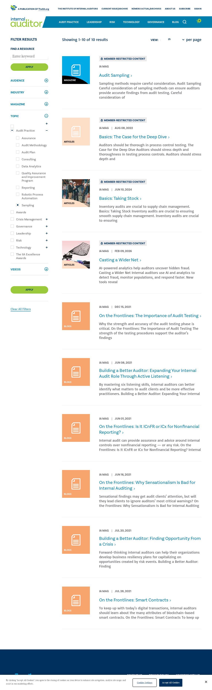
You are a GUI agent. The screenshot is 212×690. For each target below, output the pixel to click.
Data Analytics (31, 166)
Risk (112, 22)
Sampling (28, 205)
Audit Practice (69, 22)
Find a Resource (22, 49)
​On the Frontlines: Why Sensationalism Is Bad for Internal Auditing (147, 485)
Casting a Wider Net (118, 260)
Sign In (197, 8)
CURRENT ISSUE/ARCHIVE (115, 8)
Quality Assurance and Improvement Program (34, 177)
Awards (21, 212)
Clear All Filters (21, 309)
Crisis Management (29, 219)
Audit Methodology (34, 145)
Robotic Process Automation (32, 196)
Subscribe (185, 8)
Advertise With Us (188, 675)
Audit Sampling (114, 75)
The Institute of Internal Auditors (78, 8)
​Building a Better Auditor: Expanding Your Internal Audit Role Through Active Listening (147, 373)
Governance (156, 22)
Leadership (94, 22)
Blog (175, 22)
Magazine (18, 104)
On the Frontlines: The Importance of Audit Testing (148, 316)
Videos (16, 269)
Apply (29, 67)
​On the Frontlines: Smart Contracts (133, 600)
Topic (15, 116)
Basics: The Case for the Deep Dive (133, 137)
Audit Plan (28, 152)
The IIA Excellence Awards (28, 256)
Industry (17, 92)
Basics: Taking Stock (119, 198)
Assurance (29, 138)
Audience (17, 80)
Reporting (28, 188)
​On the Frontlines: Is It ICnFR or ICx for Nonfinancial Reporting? (149, 429)
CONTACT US (134, 675)
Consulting (29, 159)
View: (154, 40)
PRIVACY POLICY (159, 675)
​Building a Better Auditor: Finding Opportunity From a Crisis (150, 541)
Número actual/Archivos (146, 8)
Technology (131, 22)
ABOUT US (170, 8)
